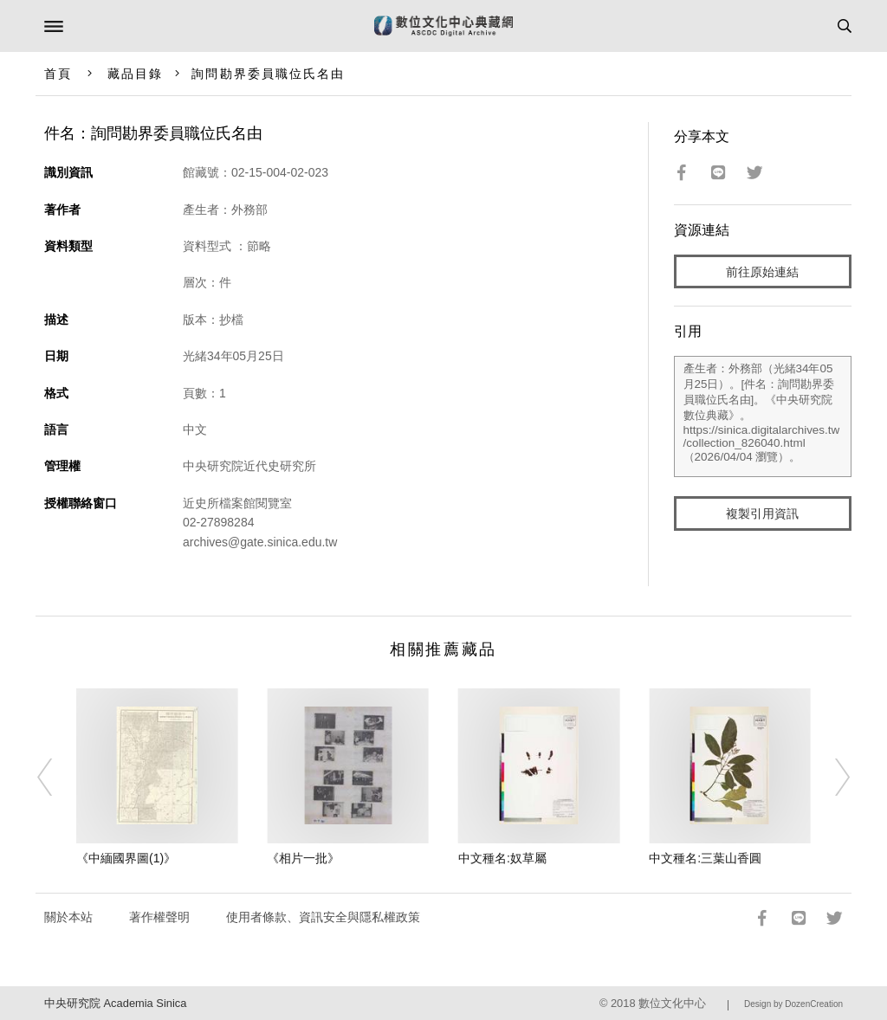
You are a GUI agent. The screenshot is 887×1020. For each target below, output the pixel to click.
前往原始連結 (762, 272)
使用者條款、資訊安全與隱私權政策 (323, 917)
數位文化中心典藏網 (443, 26)
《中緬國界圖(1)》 (126, 858)
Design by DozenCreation (793, 1004)
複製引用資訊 (762, 513)
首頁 (58, 74)
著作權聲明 (159, 917)
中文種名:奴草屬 (502, 858)
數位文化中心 (672, 1003)
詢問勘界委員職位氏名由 (268, 74)
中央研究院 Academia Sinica (115, 1003)
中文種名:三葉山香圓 (705, 858)
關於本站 (68, 917)
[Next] (831, 777)
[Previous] (56, 777)
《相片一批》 (303, 858)
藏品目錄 (135, 74)
